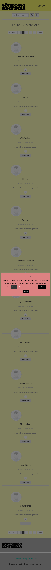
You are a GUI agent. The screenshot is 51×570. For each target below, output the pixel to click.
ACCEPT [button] (42, 287)
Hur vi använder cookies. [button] (27, 287)
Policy (14, 287)
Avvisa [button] (26, 291)
